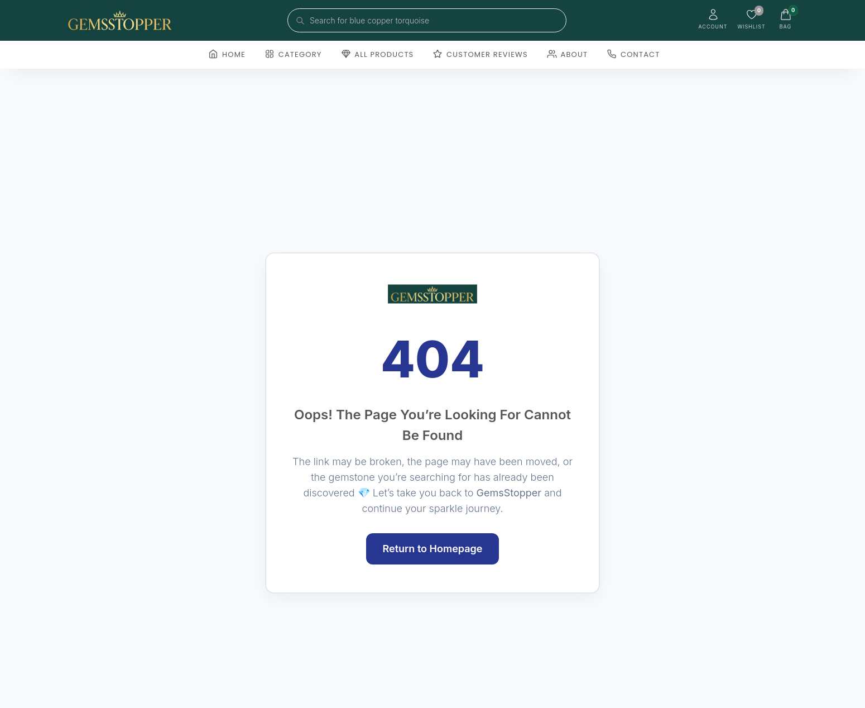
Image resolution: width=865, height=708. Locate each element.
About (567, 54)
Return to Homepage (433, 548)
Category (293, 54)
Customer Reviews (480, 54)
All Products (377, 54)
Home (227, 54)
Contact (633, 54)
